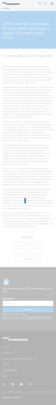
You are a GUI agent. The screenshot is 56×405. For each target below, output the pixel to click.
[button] (52, 3)
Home (7, 8)
